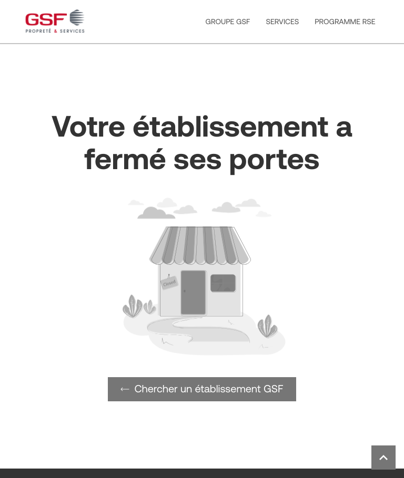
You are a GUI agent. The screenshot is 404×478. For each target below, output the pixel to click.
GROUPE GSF (228, 21)
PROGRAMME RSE (345, 21)
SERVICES (282, 21)
